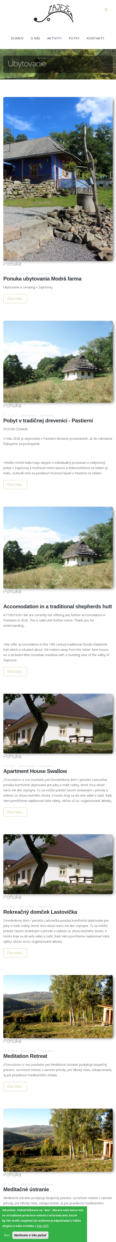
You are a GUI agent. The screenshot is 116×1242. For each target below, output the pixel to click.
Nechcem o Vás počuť (30, 1237)
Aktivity (54, 38)
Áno (7, 1237)
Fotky (74, 38)
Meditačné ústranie (26, 1189)
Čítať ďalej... (15, 298)
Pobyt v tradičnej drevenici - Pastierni (48, 420)
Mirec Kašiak (28, 415)
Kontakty (95, 38)
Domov (17, 38)
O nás (35, 38)
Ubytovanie (43, 273)
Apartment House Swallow (35, 771)
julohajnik (26, 273)
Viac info (43, 1227)
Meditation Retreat (25, 1056)
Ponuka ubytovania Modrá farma (42, 279)
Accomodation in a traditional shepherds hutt (57, 606)
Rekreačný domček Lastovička (40, 912)
